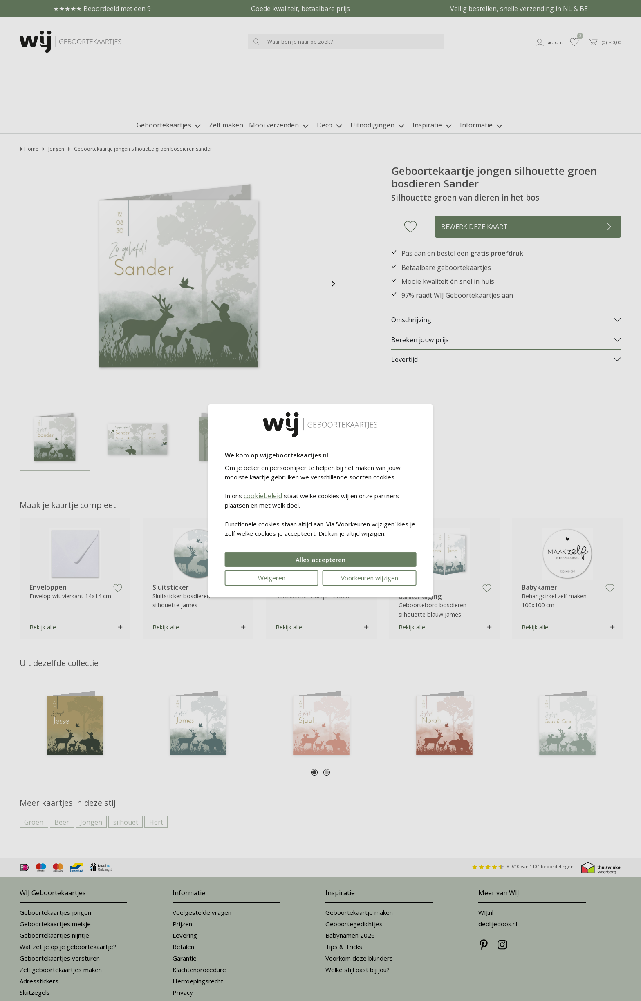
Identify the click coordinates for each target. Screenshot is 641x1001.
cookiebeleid (263, 495)
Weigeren (271, 578)
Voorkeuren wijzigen (369, 578)
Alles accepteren (320, 559)
